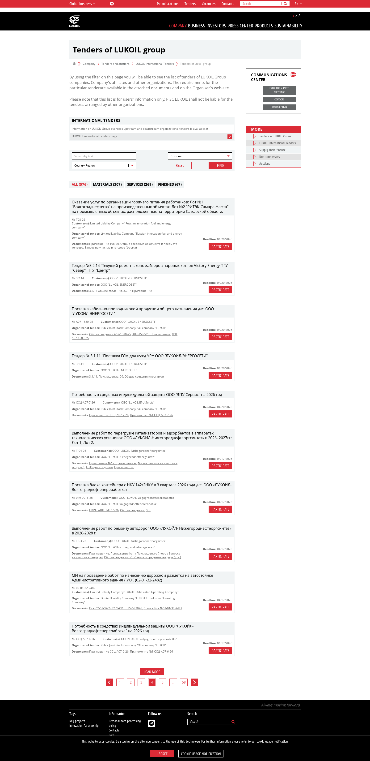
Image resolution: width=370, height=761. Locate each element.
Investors (216, 26)
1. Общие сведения (99, 467)
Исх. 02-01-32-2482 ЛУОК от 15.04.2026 (115, 608)
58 (184, 682)
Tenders (190, 4)
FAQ (111, 730)
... (173, 682)
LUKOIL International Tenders (155, 64)
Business (196, 26)
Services (140, 184)
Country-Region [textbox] (84, 165)
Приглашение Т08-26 (104, 243)
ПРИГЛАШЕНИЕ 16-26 (104, 510)
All (80, 184)
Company (178, 26)
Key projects (77, 716)
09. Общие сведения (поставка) (142, 376)
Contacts (228, 4)
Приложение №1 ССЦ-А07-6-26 (151, 651)
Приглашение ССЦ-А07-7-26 (109, 415)
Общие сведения (132, 510)
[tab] (152, 120)
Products (264, 26)
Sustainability (288, 26)
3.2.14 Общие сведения (105, 290)
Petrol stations (167, 4)
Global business (82, 4)
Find (220, 165)
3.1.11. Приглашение (103, 376)
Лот (148, 510)
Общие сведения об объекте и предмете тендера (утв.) (142, 557)
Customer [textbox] (177, 156)
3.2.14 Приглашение (137, 290)
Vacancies (208, 4)
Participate (220, 247)
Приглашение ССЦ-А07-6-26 (109, 651)
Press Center (240, 26)
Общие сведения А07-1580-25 (110, 334)
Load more (152, 672)
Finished (170, 184)
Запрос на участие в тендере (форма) (111, 247)
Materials (107, 184)
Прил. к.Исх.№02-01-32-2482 (162, 608)
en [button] (298, 4)
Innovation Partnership (84, 721)
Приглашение (124, 467)
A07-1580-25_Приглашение (151, 334)
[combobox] (200, 155)
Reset (180, 165)
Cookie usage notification (201, 754)
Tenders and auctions (115, 64)
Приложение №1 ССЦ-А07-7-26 (151, 415)
